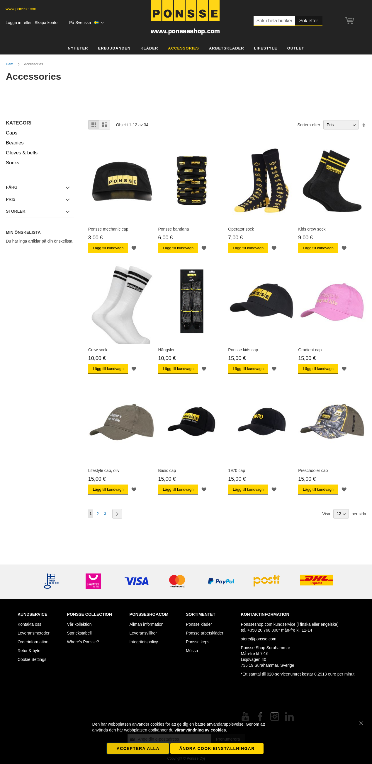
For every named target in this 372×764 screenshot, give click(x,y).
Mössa (192, 650)
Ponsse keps (197, 641)
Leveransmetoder (34, 633)
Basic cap (167, 470)
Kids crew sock (311, 229)
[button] (86, 23)
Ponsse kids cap (243, 349)
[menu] (186, 48)
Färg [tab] (12, 187)
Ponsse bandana (173, 229)
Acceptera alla (138, 748)
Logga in (13, 22)
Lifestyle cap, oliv (104, 470)
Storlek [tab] (16, 211)
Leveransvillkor (143, 633)
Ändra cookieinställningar (216, 748)
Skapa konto (46, 22)
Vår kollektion (79, 624)
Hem (10, 64)
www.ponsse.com (22, 8)
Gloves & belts (22, 153)
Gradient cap (310, 349)
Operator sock (241, 229)
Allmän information (147, 624)
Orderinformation (33, 641)
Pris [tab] (11, 199)
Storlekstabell (79, 633)
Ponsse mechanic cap (108, 229)
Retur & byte (29, 650)
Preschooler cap (313, 470)
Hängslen (166, 349)
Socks (12, 163)
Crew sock (97, 349)
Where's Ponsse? (83, 641)
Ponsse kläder (199, 624)
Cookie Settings (32, 659)
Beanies (15, 143)
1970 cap (236, 470)
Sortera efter (308, 124)
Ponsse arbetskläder (204, 633)
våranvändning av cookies (200, 730)
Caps (11, 133)
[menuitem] (77, 48)
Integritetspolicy (144, 641)
